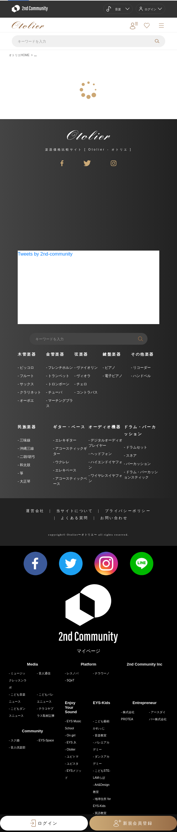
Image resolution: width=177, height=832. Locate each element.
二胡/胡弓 (27, 457)
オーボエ (26, 401)
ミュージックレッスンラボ (18, 680)
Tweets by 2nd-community (45, 253)
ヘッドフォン (101, 454)
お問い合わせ (114, 518)
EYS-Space (46, 740)
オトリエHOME (19, 55)
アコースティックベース (70, 481)
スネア (131, 455)
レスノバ (72, 673)
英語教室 (100, 813)
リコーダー (141, 368)
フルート (26, 376)
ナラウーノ (102, 673)
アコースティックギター (70, 451)
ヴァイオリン (87, 368)
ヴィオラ (83, 376)
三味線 (24, 440)
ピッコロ (26, 368)
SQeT (70, 680)
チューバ (54, 392)
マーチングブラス (59, 403)
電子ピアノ (113, 376)
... (35, 55)
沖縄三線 (26, 448)
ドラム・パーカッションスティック (141, 474)
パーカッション (138, 464)
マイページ (88, 650)
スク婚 (15, 740)
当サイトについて (74, 511)
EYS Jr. (71, 742)
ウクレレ (61, 462)
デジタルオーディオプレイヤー (105, 443)
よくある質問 (74, 518)
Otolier (71, 749)
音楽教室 (100, 735)
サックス (26, 384)
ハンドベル (141, 376)
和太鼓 (24, 465)
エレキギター (65, 440)
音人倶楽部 (18, 747)
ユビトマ (72, 756)
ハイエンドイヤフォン (105, 464)
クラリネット (30, 392)
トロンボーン (58, 384)
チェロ (81, 384)
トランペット (58, 376)
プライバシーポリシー (128, 511)
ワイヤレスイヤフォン (105, 478)
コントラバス (87, 392)
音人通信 (44, 673)
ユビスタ (72, 763)
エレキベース (65, 470)
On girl (71, 735)
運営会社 (35, 511)
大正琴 (24, 481)
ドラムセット (136, 447)
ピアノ (109, 368)
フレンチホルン (60, 368)
